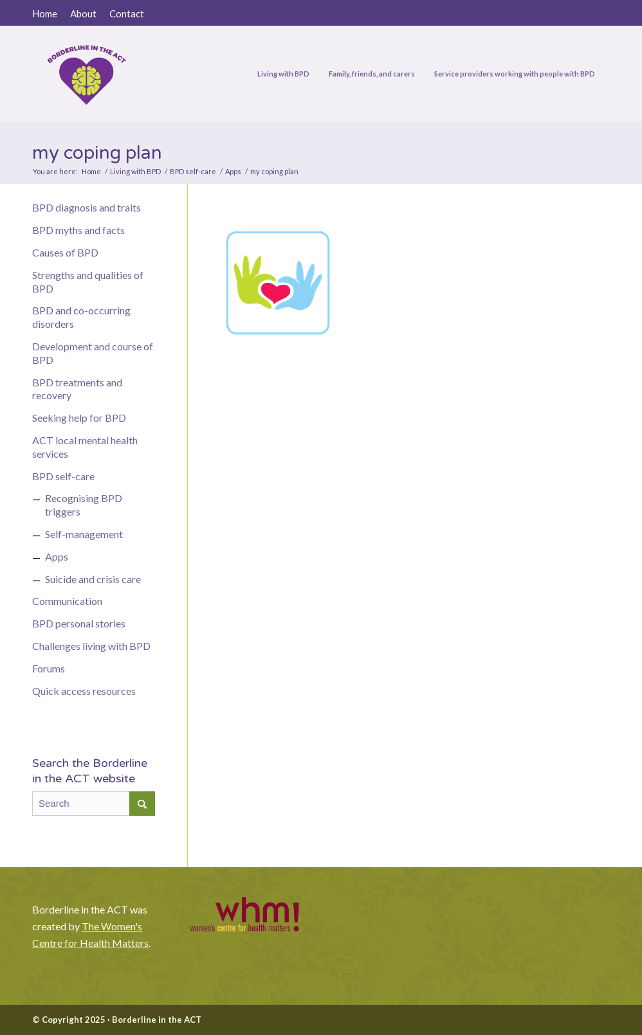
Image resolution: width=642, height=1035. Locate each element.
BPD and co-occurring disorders (81, 317)
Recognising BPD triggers (83, 505)
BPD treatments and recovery (77, 389)
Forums (48, 668)
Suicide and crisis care (93, 579)
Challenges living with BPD (91, 646)
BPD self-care (63, 476)
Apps (56, 556)
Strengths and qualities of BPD (87, 281)
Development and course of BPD (92, 353)
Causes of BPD (65, 252)
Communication (67, 601)
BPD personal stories (78, 623)
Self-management (84, 534)
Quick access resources (84, 691)
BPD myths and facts (78, 230)
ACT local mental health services (85, 447)
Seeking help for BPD (79, 417)
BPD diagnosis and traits (86, 207)
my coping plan (97, 153)
